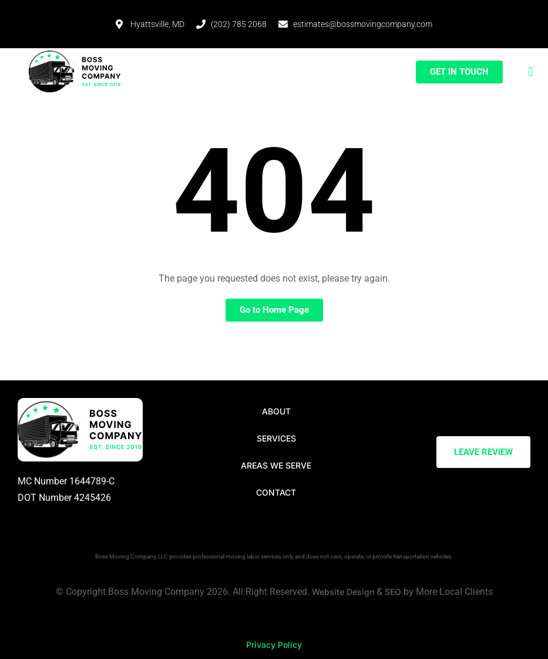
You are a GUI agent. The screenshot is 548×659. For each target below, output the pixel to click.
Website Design (343, 592)
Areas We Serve (276, 465)
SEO (393, 592)
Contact (276, 492)
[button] (530, 72)
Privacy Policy (274, 645)
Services (276, 438)
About (276, 411)
